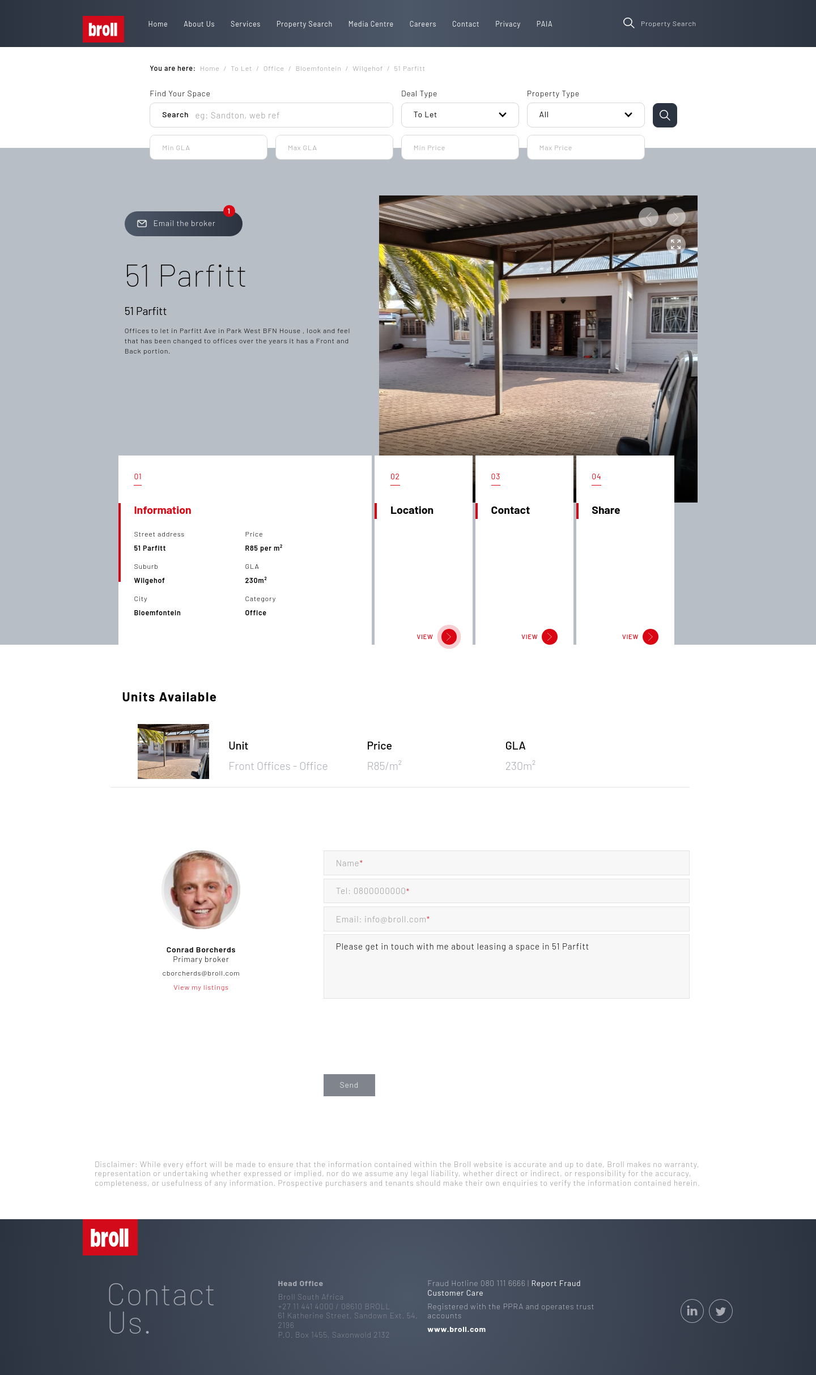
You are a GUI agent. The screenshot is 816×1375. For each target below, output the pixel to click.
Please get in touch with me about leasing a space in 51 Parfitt (507, 966)
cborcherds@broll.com (201, 972)
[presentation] (410, 1048)
